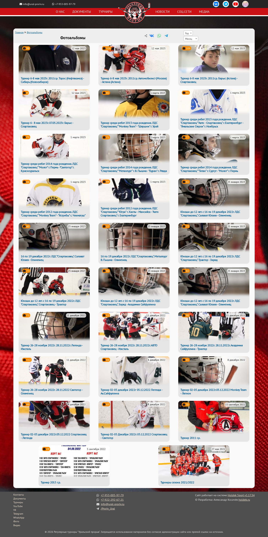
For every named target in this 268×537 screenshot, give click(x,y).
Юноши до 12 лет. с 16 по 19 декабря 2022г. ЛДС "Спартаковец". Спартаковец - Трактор (50, 302)
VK (14, 510)
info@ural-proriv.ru (33, 4)
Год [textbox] (187, 33)
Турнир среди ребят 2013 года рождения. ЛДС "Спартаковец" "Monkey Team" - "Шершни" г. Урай (129, 124)
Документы (81, 12)
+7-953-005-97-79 (65, 4)
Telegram (18, 513)
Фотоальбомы (34, 32)
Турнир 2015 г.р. (51, 482)
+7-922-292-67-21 (112, 499)
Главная (19, 32)
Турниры (105, 12)
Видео (16, 525)
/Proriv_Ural (108, 508)
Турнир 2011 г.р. (190, 438)
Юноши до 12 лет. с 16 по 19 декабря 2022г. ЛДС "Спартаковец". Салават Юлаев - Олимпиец (210, 213)
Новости (163, 12)
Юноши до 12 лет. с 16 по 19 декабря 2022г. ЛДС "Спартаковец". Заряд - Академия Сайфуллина (130, 302)
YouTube (18, 506)
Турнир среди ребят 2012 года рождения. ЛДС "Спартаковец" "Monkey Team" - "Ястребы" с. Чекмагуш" (53, 213)
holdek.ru (244, 499)
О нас (60, 12)
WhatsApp (18, 517)
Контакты (18, 494)
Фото (16, 521)
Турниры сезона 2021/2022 (177, 482)
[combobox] (188, 33)
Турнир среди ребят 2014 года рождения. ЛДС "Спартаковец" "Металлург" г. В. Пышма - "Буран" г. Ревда (134, 169)
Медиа (204, 12)
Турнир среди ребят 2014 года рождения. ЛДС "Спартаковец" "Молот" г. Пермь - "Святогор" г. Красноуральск (49, 167)
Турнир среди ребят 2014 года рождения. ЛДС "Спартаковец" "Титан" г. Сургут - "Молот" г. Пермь (209, 169)
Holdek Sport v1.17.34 (241, 495)
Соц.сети (184, 12)
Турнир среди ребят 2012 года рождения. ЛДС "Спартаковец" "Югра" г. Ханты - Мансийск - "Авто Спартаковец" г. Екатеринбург (129, 211)
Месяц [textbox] (188, 38)
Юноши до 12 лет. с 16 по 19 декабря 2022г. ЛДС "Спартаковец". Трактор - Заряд (210, 258)
